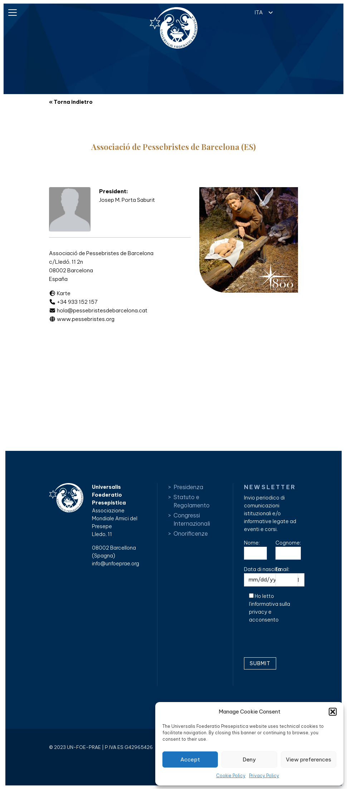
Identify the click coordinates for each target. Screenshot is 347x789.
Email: (286, 576)
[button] (332, 711)
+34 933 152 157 (73, 301)
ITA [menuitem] (259, 12)
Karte (59, 293)
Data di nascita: (274, 576)
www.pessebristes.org (81, 319)
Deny (249, 759)
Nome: (255, 550)
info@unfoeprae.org (115, 563)
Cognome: (288, 550)
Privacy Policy (264, 775)
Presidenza (188, 487)
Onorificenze (191, 533)
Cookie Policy (230, 775)
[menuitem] (262, 12)
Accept (190, 759)
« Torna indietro (71, 102)
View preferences (308, 759)
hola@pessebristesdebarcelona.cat (98, 310)
